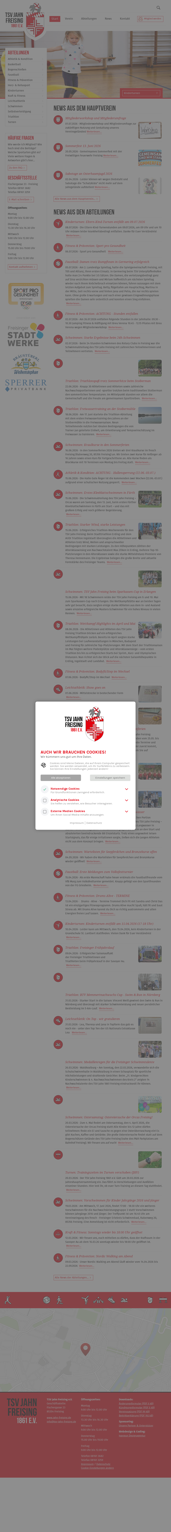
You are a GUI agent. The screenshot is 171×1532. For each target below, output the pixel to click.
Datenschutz (94, 822)
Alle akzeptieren (61, 777)
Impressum (77, 822)
